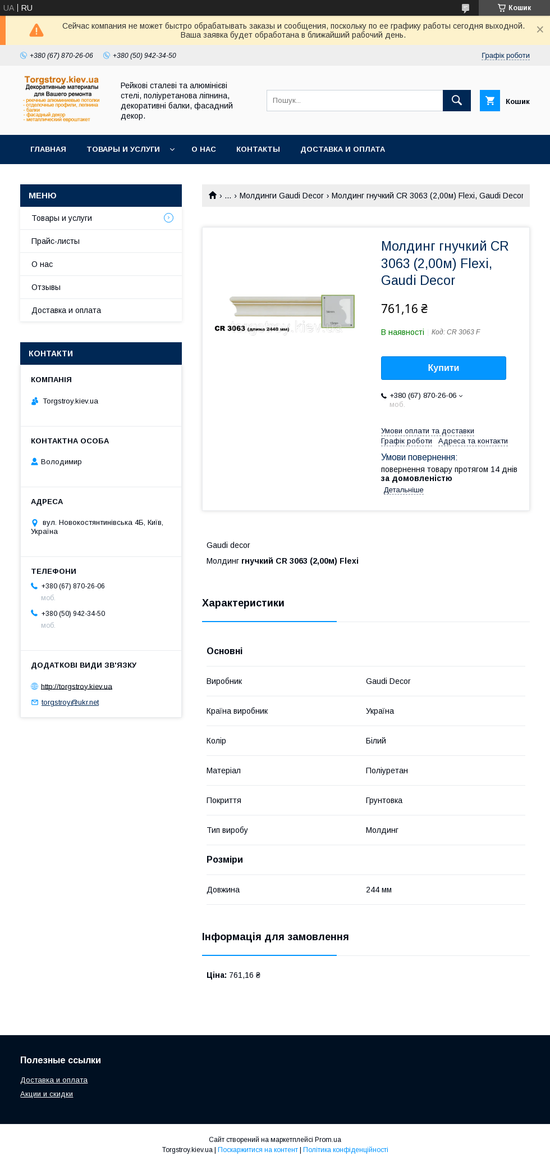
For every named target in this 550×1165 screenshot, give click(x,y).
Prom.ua (328, 1140)
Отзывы (46, 287)
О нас (203, 149)
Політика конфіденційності (345, 1150)
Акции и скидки (46, 1094)
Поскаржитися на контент (258, 1150)
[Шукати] (457, 100)
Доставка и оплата (342, 149)
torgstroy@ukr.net (70, 702)
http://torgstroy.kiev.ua (76, 686)
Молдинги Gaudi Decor (282, 195)
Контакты (258, 149)
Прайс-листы (55, 241)
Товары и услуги (123, 149)
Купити (444, 368)
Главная (48, 149)
